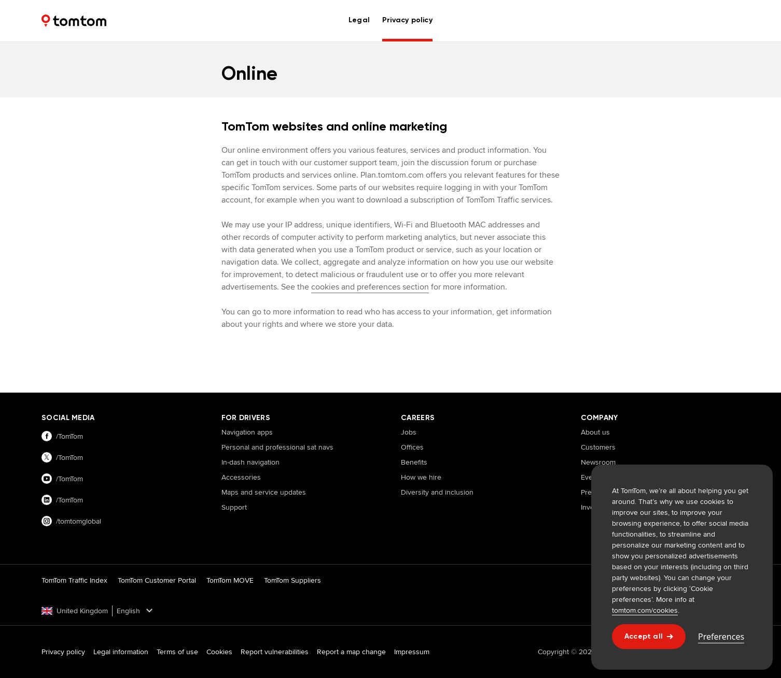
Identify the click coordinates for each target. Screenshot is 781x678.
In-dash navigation (250, 462)
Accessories (241, 477)
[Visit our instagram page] (121, 521)
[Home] (73, 20)
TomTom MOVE (230, 580)
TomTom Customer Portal (157, 580)
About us (595, 432)
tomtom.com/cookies (645, 610)
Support (234, 507)
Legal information (120, 651)
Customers (598, 447)
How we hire (421, 477)
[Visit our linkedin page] (121, 500)
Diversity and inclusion (437, 492)
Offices (412, 447)
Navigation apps (247, 432)
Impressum (411, 651)
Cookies (219, 651)
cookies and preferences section (370, 287)
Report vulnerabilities (275, 651)
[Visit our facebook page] (121, 436)
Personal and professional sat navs (277, 447)
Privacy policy (63, 651)
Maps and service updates (263, 492)
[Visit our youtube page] (121, 478)
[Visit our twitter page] (121, 457)
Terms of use (177, 651)
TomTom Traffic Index (74, 580)
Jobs (408, 432)
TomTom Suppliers (292, 580)
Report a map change (351, 651)
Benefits (414, 462)
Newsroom (598, 462)
